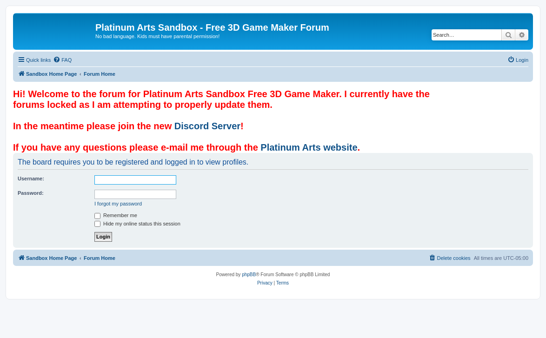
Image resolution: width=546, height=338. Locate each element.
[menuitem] (62, 60)
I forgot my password (118, 203)
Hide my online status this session (137, 223)
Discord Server (207, 126)
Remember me (115, 215)
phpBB (249, 274)
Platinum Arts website (308, 147)
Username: (31, 178)
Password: (31, 193)
